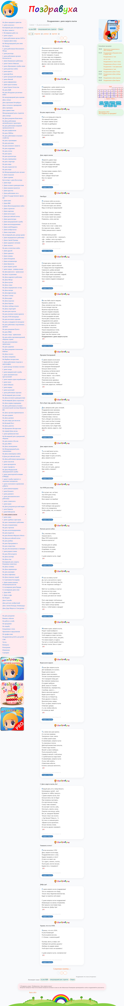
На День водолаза (8, 301)
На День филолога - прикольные (13, 272)
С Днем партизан (8, 211)
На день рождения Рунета (10, 329)
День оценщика (7, 108)
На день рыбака (7, 541)
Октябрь (118, 102)
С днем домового (8, 494)
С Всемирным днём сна (10, 33)
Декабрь (107, 104)
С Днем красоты (7, 190)
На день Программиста (10, 543)
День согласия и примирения (12, 105)
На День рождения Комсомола (12, 118)
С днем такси (6, 382)
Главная (31, 24)
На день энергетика (8, 546)
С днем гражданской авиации (12, 77)
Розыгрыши (6, 647)
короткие (56, 34)
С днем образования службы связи (13, 66)
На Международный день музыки (13, 172)
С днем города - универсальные (12, 269)
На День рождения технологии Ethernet (12, 350)
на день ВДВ (32, 29)
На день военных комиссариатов (13, 314)
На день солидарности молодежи (13, 322)
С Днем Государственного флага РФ (13, 197)
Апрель (110, 106)
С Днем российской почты (11, 216)
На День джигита (8, 426)
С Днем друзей (7, 251)
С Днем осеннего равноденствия (13, 185)
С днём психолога (8, 25)
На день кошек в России (10, 441)
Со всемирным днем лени (10, 590)
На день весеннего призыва (11, 319)
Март (105, 106)
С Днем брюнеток (8, 264)
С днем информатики (9, 82)
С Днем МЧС (6, 592)
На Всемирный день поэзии (11, 395)
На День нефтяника (8, 574)
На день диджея (7, 415)
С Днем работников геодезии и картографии (12, 363)
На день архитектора (9, 156)
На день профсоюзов (9, 130)
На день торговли (8, 527)
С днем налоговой (8, 390)
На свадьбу (6, 626)
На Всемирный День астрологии (13, 400)
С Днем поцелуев (8, 175)
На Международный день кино (12, 43)
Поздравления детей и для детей (13, 637)
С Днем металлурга (8, 214)
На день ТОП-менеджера (10, 316)
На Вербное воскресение (10, 359)
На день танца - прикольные (11, 334)
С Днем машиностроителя (11, 188)
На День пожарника (8, 357)
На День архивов (8, 418)
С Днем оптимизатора (9, 261)
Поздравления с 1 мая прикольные (113, 66)
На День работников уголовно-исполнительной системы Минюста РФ (14, 408)
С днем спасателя (8, 462)
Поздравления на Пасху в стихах (112, 64)
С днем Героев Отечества (10, 87)
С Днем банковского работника (12, 61)
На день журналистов (9, 167)
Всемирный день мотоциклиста (12, 27)
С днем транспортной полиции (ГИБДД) (12, 475)
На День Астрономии (9, 274)
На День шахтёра (8, 556)
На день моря (6, 169)
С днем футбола (7, 74)
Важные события (8, 618)
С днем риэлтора (7, 53)
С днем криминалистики (10, 434)
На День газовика (8, 566)
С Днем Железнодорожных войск (13, 206)
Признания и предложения (11, 631)
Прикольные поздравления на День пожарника (111, 49)
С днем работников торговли (11, 392)
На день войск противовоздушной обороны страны (13, 338)
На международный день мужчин (13, 97)
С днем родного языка (9, 551)
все (31, 34)
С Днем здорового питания (11, 243)
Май (110, 86)
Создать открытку (47, 73)
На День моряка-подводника (11, 403)
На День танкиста (8, 30)
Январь (113, 104)
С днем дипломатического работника (11, 497)
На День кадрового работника (12, 277)
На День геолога (7, 354)
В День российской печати (11, 456)
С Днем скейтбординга (9, 227)
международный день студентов (47, 29)
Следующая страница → (62, 969)
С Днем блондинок (8, 258)
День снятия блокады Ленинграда (13, 606)
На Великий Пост (8, 423)
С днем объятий (7, 79)
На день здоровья (8, 347)
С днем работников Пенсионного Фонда (13, 50)
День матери (6, 116)
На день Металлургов (9, 554)
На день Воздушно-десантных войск (12, 93)
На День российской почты (11, 538)
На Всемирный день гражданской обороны (13, 437)
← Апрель (107, 98)
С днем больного (8, 491)
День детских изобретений (11, 603)
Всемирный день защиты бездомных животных (10, 563)
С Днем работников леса (10, 193)
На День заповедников (9, 446)
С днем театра (7, 369)
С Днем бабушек (7, 385)
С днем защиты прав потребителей (13, 379)
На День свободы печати (10, 306)
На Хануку (6, 46)
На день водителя (8, 533)
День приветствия (8, 110)
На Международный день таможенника (10, 450)
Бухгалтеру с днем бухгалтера (12, 180)
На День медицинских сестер (12, 287)
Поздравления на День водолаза (112, 78)
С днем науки (6, 504)
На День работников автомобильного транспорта (11, 122)
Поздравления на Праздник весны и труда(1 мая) (113, 53)
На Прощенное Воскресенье (11, 428)
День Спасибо (7, 600)
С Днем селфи (7, 595)
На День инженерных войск (11, 454)
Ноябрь (102, 104)
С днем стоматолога (9, 501)
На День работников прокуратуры (13, 459)
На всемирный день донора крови (13, 235)
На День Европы (7, 303)
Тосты (4, 642)
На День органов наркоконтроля (13, 412)
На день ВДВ (6, 90)
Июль (101, 102)
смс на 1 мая (107, 59)
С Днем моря (6, 183)
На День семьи (7, 285)
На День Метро (7, 280)
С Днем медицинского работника (13, 237)
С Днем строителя (8, 208)
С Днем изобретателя (9, 229)
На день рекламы (8, 143)
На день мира (6, 164)
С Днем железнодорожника (11, 224)
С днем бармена (7, 509)
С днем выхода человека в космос (13, 367)
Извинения (6, 650)
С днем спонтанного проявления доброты (13, 485)
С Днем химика (7, 256)
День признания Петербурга (11, 102)
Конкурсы (5, 645)
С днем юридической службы (12, 372)
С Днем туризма (7, 177)
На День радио (7, 298)
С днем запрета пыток (10, 514)
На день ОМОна (7, 133)
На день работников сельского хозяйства (12, 137)
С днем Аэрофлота (8, 467)
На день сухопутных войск (11, 248)
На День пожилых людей (10, 577)
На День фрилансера (9, 293)
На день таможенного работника (13, 522)
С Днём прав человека (9, 84)
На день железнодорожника (11, 530)
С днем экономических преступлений (10, 376)
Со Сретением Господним (10, 580)
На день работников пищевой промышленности (12, 127)
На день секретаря (8, 161)
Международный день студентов (13, 113)
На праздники (7, 624)
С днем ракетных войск (10, 69)
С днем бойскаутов (8, 512)
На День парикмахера (9, 569)
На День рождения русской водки (13, 506)
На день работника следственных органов (13, 326)
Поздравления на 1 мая (110, 56)
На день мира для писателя (11, 420)
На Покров (6, 598)
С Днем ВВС (6, 203)
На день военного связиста (11, 146)
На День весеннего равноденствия (13, 398)
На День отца (6, 559)
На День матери (7, 290)
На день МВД (6, 332)
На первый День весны (10, 431)
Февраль (118, 104)
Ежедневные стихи (8, 629)
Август (106, 102)
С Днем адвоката (8, 253)
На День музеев (7, 282)
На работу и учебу (8, 621)
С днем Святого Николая (10, 63)
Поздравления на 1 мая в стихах (112, 61)
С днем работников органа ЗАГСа (13, 38)
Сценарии (5, 653)
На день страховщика (9, 140)
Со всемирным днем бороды (11, 587)
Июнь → (114, 98)
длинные (47, 34)
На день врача (7, 154)
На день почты (7, 151)
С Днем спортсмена (8, 232)
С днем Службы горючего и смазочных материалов (11, 480)
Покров (61, 29)
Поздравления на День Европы (112, 80)
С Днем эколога (7, 245)
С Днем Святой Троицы (10, 240)
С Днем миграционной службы (12, 222)
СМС (4, 639)
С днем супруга (7, 35)
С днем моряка (7, 387)
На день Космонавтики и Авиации (13, 549)
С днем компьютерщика (10, 488)
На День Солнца (7, 295)
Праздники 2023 (104, 112)
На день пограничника (9, 525)
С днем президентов (9, 464)
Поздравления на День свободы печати (112, 74)
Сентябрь (112, 102)
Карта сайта (32, 992)
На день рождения (8, 616)
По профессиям (7, 634)
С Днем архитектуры (9, 219)
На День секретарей (9, 309)
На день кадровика (8, 148)
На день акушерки (8, 572)
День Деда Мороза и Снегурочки (13, 608)
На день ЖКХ (7, 444)
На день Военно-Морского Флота (13, 535)
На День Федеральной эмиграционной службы (10, 471)
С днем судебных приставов (11, 520)
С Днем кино (6, 200)
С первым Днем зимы (9, 41)
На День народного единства (11, 22)
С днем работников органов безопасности (11, 57)
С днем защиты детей (9, 266)
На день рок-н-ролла (9, 311)
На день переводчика (9, 159)
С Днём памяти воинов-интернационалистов (10, 583)
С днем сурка (6, 517)
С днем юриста (7, 71)
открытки (39, 34)
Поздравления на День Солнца (112, 71)
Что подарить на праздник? (107, 113)
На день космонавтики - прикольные (10, 343)
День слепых (6, 100)
